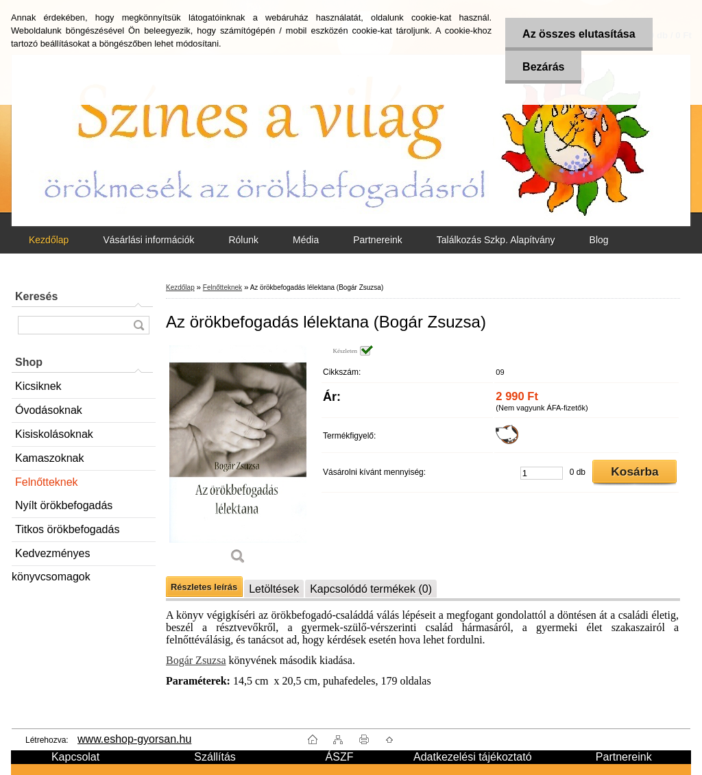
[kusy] (541, 473)
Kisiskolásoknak (54, 434)
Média (306, 239)
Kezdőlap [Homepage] (49, 239)
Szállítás (214, 757)
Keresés (36, 296)
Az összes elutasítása (579, 34)
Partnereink (377, 239)
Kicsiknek (38, 386)
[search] (138, 325)
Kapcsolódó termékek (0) (371, 589)
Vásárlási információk (148, 239)
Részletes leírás (204, 587)
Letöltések (274, 589)
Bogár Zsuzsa (196, 660)
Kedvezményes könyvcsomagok (51, 557)
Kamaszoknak (49, 458)
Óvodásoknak (48, 410)
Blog (599, 239)
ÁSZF (340, 757)
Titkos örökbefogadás (67, 529)
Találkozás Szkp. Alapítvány (496, 239)
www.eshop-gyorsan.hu (134, 739)
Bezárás (543, 67)
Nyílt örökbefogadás (63, 505)
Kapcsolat (75, 757)
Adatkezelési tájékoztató (472, 757)
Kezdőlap (180, 287)
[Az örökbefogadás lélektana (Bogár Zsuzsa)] (238, 459)
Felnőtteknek (46, 482)
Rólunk (243, 239)
